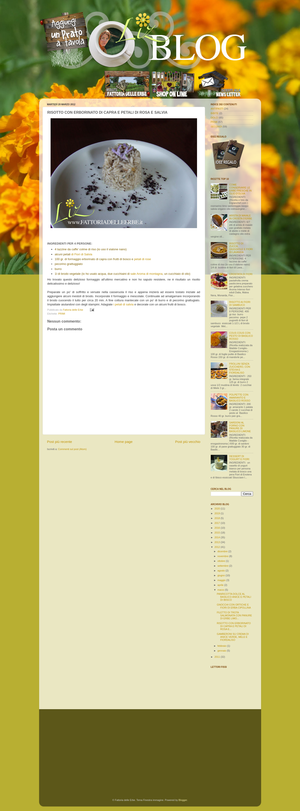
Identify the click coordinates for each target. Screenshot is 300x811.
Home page (123, 442)
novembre (223, 556)
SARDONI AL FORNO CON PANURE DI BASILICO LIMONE (240, 427)
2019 (217, 513)
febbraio (222, 645)
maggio (221, 580)
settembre (223, 565)
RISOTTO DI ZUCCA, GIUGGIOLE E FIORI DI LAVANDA (241, 248)
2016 (217, 527)
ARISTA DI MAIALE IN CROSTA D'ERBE (240, 217)
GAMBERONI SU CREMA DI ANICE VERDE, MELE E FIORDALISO (233, 637)
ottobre (221, 561)
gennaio (222, 650)
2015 (217, 532)
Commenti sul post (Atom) (72, 449)
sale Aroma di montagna (146, 273)
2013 (217, 542)
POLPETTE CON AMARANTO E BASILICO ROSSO (239, 397)
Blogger (182, 800)
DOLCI (214, 117)
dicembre (222, 551)
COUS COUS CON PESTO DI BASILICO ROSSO (241, 335)
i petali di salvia (124, 304)
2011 (217, 656)
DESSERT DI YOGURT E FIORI (239, 458)
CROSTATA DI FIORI (240, 274)
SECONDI (216, 126)
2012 (217, 547)
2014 (217, 537)
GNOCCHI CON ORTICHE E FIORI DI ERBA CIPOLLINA (234, 606)
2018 (217, 518)
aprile (220, 585)
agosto (221, 570)
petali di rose (142, 259)
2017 (217, 523)
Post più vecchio (187, 442)
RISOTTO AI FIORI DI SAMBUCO (239, 303)
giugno (221, 575)
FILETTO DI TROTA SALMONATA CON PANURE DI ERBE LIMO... (234, 615)
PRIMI (61, 313)
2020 (217, 508)
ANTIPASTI (217, 108)
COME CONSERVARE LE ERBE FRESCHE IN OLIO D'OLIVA (240, 189)
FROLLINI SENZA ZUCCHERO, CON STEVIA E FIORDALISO (239, 368)
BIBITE (215, 113)
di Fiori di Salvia (81, 254)
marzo (221, 589)
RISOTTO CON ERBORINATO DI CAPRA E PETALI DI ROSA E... (234, 626)
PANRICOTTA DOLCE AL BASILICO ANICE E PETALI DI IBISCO (234, 597)
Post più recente (59, 442)
